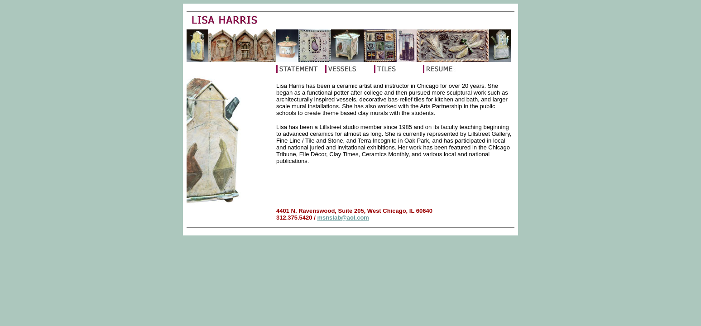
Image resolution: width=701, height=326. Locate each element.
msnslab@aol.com (343, 217)
